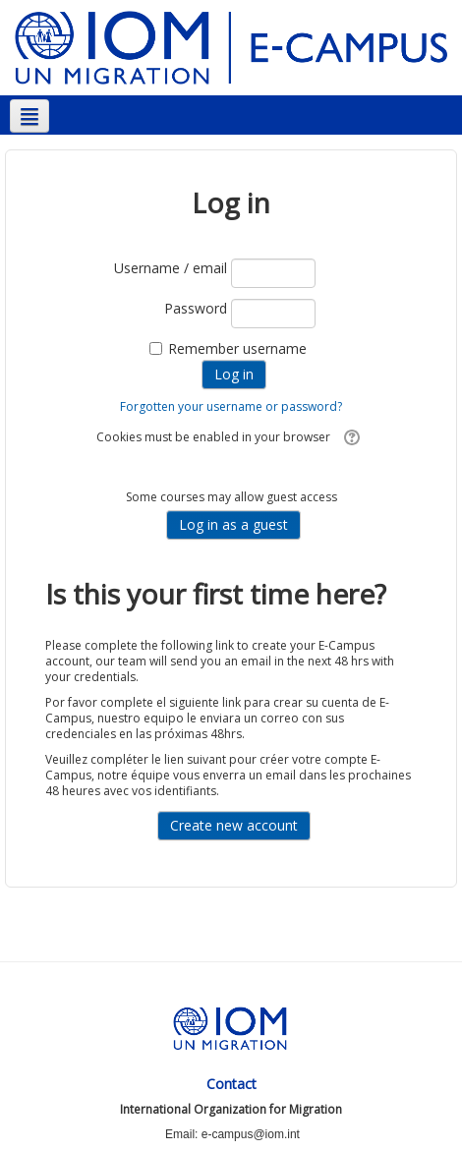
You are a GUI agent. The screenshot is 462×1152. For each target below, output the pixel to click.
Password (195, 308)
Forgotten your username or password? (231, 406)
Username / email (170, 268)
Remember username (237, 348)
